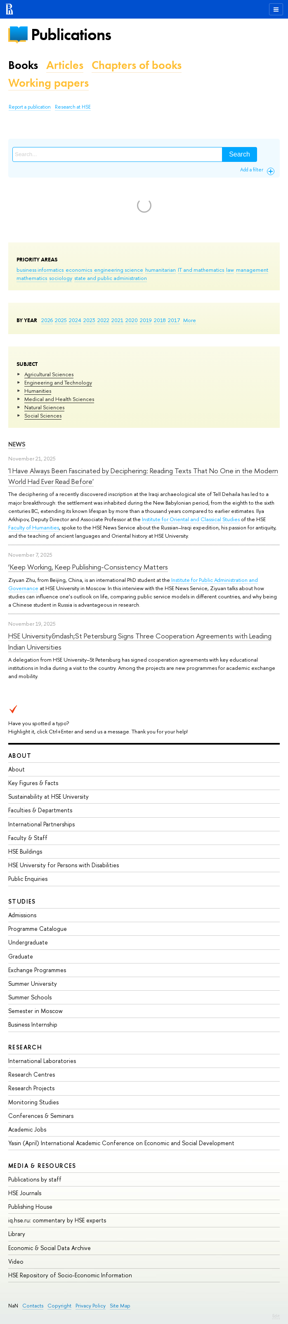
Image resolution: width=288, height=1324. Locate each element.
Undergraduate (28, 942)
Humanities (37, 390)
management (252, 269)
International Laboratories (42, 1061)
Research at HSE (73, 107)
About (19, 755)
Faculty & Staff (27, 838)
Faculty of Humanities (33, 527)
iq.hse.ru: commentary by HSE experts (57, 1220)
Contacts (32, 1305)
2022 (103, 320)
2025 (61, 320)
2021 (117, 320)
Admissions (22, 915)
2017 (174, 320)
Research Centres (31, 1074)
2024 (75, 320)
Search (239, 154)
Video (16, 1261)
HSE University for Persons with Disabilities (63, 865)
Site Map (120, 1305)
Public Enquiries (27, 879)
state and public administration (110, 278)
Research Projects (31, 1088)
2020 (131, 320)
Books (23, 65)
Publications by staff (34, 1179)
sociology (60, 278)
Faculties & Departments (40, 810)
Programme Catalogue (37, 928)
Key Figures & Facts (33, 783)
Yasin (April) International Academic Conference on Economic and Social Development (121, 1143)
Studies (22, 901)
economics (79, 269)
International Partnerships (41, 824)
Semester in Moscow (35, 1011)
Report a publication (30, 107)
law (230, 269)
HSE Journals (24, 1193)
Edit (276, 1316)
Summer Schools (30, 997)
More (189, 320)
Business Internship (32, 1024)
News (17, 444)
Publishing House (30, 1206)
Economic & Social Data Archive (49, 1248)
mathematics (32, 278)
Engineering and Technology (58, 382)
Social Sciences (42, 415)
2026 (47, 320)
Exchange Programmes (37, 970)
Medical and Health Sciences (59, 399)
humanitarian (160, 269)
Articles (64, 65)
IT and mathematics (201, 269)
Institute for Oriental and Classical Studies (191, 519)
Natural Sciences (44, 407)
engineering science (118, 269)
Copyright (59, 1305)
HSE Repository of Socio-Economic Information (70, 1275)
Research (25, 1047)
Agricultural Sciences (48, 374)
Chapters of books (137, 65)
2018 (160, 320)
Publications (71, 34)
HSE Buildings (25, 851)
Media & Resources (42, 1166)
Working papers (48, 83)
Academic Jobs (27, 1129)
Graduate (20, 956)
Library (16, 1234)
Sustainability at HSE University (48, 796)
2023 (89, 320)
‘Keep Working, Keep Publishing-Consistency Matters (88, 567)
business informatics (40, 269)
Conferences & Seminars (40, 1116)
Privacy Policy (91, 1305)
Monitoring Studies (33, 1102)
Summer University (32, 983)
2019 (146, 320)
